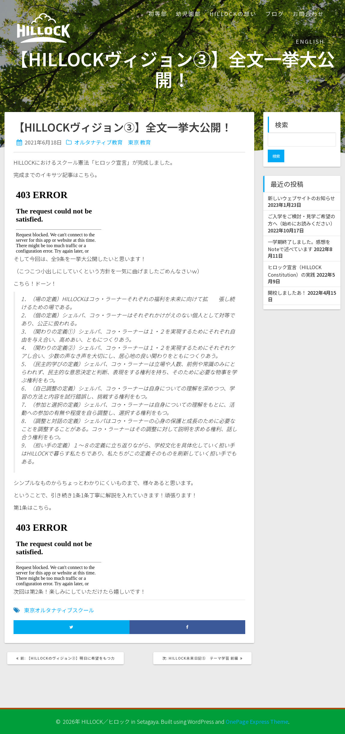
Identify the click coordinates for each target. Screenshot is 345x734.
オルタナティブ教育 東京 (106, 142)
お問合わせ (308, 13)
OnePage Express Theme (257, 721)
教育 (145, 142)
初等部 (157, 13)
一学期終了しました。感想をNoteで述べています (299, 232)
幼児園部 (188, 13)
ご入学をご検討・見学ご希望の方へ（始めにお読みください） (301, 207)
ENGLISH (310, 41)
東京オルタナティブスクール (59, 610)
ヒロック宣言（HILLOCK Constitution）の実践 (295, 258)
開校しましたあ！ (287, 280)
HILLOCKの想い (233, 13)
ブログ (274, 13)
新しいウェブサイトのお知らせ (301, 185)
